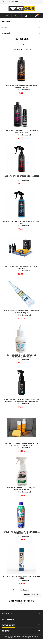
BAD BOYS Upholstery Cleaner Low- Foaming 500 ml (21, 86)
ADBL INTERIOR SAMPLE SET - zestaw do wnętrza (21, 267)
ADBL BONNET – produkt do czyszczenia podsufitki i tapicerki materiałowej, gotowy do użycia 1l (21, 401)
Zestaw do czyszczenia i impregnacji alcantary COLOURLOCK (21, 444)
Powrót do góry (32, 595)
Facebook (21, 604)
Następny (25, 590)
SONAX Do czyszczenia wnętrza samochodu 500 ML (21, 489)
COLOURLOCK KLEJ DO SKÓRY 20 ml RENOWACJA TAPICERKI (21, 356)
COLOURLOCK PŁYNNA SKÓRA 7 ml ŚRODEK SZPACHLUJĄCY (21, 312)
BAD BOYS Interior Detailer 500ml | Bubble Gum (21, 222)
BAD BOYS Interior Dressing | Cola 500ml (22, 176)
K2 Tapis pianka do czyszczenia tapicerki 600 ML (21, 577)
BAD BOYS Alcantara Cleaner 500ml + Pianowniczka (21, 132)
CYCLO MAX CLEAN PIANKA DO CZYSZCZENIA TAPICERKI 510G (22, 533)
